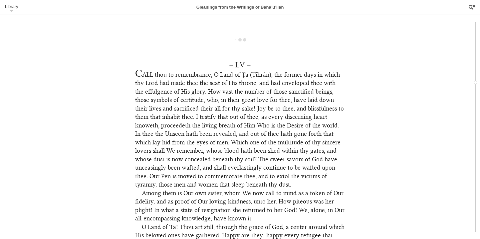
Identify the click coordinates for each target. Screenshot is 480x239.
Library (11, 6)
